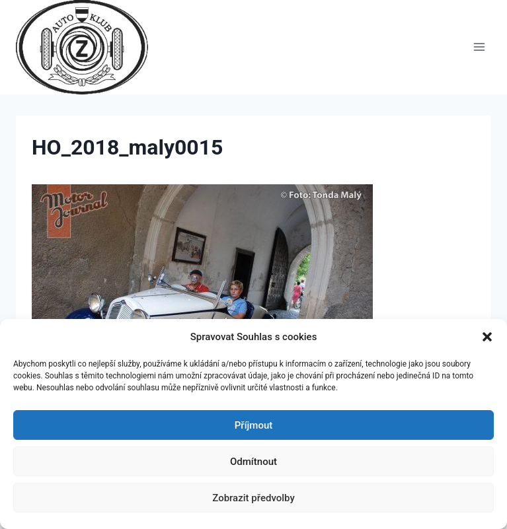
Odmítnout (253, 462)
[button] (487, 336)
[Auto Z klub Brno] (87, 47)
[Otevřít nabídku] (479, 47)
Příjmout (253, 425)
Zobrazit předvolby (253, 498)
